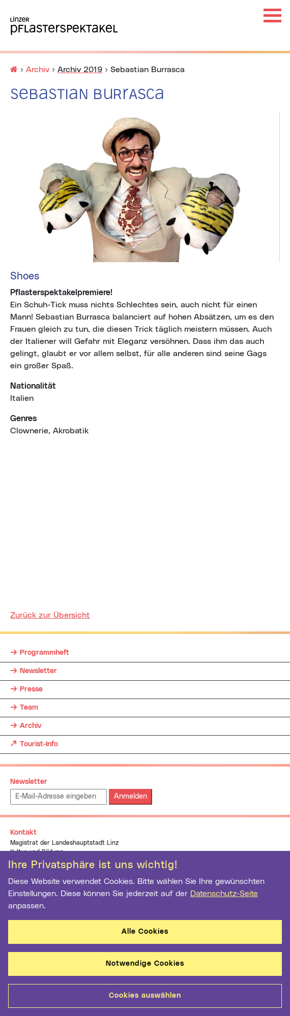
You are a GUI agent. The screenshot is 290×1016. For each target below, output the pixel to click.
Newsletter (38, 671)
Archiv (37, 70)
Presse (31, 689)
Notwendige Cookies (145, 963)
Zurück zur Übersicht (50, 615)
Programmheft (44, 652)
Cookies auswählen (145, 995)
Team (29, 707)
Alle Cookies (145, 931)
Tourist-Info (39, 742)
